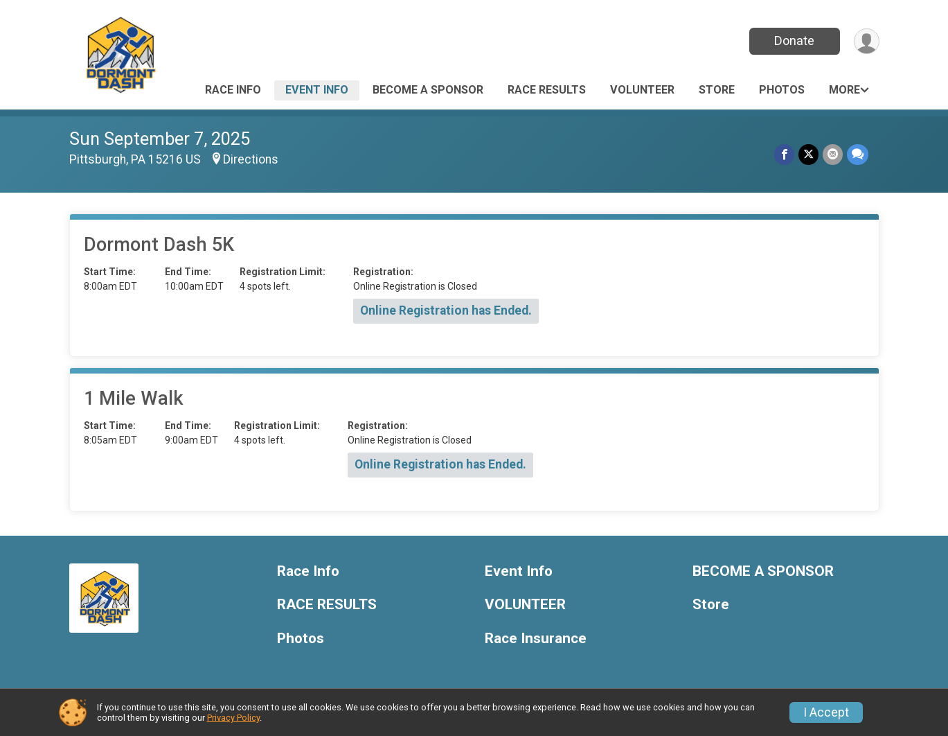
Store (717, 89)
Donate (794, 40)
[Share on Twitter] (808, 154)
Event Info (316, 89)
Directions (250, 159)
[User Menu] (866, 41)
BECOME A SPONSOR (428, 89)
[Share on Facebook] (784, 154)
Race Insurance (536, 639)
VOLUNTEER (642, 89)
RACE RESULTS (547, 89)
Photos (782, 89)
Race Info (233, 89)
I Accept (826, 712)
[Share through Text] (857, 154)
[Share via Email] (833, 154)
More (844, 89)
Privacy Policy (233, 717)
